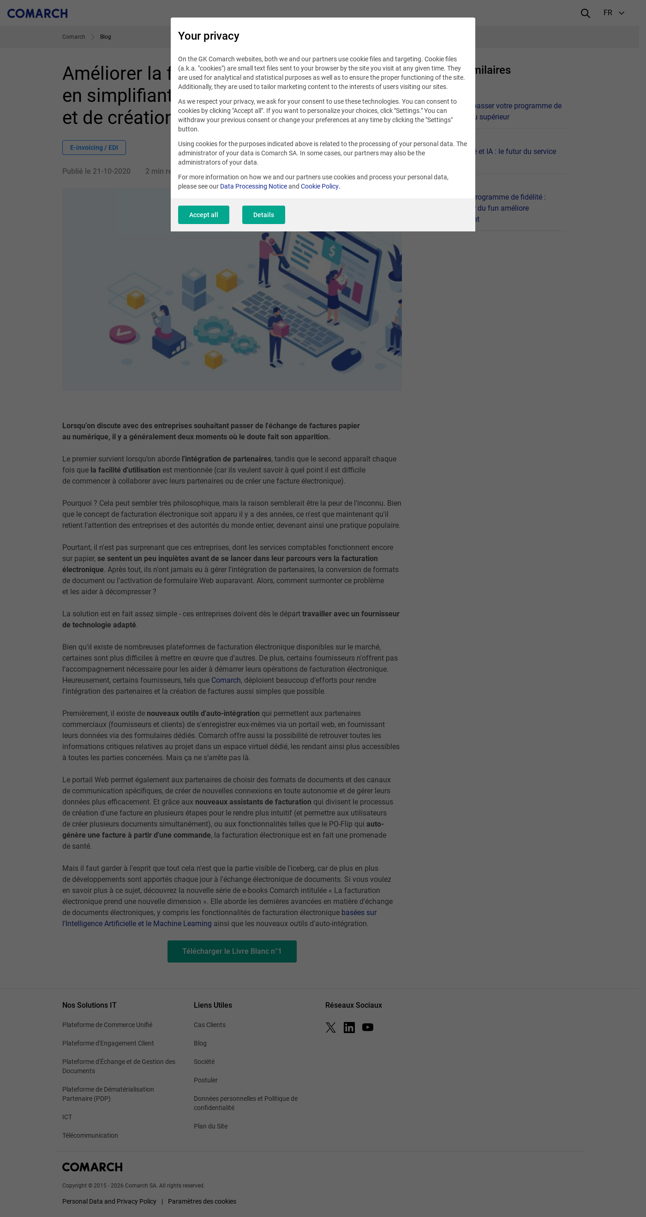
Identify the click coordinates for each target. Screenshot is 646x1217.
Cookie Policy (320, 186)
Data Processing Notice (253, 186)
